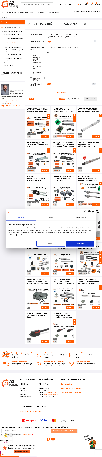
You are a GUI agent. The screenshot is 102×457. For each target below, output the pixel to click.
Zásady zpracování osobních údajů (30, 411)
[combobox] (73, 99)
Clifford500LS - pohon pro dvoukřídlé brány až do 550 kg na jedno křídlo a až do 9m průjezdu (63, 144)
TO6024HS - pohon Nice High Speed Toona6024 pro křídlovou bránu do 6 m (88, 144)
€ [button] (81, 4)
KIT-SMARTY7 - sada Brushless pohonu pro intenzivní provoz (36, 178)
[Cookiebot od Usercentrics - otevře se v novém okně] (85, 211)
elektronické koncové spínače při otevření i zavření (63, 47)
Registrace (71, 4)
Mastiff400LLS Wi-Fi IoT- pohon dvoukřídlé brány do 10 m (37, 144)
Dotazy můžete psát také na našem (10, 106)
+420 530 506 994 (79, 12)
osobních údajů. (26, 435)
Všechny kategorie (12, 22)
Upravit (51, 243)
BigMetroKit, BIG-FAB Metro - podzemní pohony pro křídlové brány (63, 178)
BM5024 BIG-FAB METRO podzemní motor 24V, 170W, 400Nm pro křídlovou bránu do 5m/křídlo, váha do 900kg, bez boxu (38, 281)
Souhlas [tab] (21, 217)
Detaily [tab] (51, 217)
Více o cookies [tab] (81, 217)
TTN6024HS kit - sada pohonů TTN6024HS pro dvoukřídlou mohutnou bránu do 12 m (62, 315)
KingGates (68, 34)
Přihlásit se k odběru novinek (64, 431)
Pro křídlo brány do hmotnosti (36, 85)
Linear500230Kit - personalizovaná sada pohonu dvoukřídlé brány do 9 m (88, 179)
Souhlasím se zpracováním (16, 435)
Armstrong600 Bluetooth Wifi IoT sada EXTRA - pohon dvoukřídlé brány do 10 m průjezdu (37, 110)
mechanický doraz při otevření (57, 50)
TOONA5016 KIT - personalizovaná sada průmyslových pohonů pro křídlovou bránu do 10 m (63, 110)
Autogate (57, 34)
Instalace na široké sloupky (37, 73)
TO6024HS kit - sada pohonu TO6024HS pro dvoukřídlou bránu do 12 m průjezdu (88, 281)
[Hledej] (23, 4)
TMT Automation (70, 37)
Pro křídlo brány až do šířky (37, 42)
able (50, 34)
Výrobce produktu (36, 34)
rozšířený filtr (63, 92)
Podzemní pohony (36, 79)
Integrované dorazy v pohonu (37, 48)
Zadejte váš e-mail (9, 430)
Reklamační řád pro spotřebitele (71, 388)
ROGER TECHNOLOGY (55, 37)
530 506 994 (11, 103)
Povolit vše (80, 243)
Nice (76, 34)
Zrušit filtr (90, 99)
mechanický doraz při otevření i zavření (81, 50)
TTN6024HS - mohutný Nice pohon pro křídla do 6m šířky (37, 315)
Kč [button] (79, 4)
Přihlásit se (62, 4)
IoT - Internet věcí (37, 67)
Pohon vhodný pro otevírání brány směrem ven (37, 59)
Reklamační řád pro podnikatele (71, 393)
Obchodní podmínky (67, 384)
